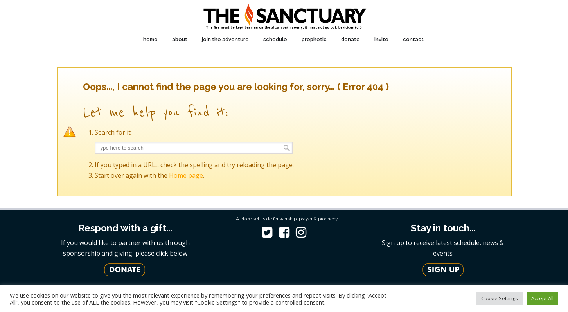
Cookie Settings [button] (499, 298)
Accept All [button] (542, 298)
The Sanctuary (284, 17)
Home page (186, 175)
